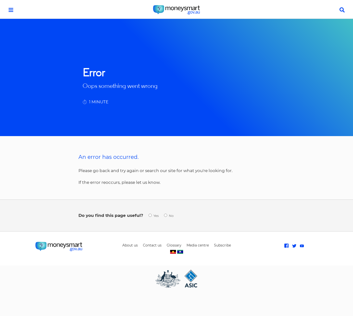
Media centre (198, 245)
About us (130, 245)
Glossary (174, 245)
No (171, 216)
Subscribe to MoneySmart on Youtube (302, 245)
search (342, 9)
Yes (156, 216)
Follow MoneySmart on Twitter (294, 245)
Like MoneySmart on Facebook (286, 245)
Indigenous (176, 252)
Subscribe (222, 245)
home (176, 9)
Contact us (152, 245)
